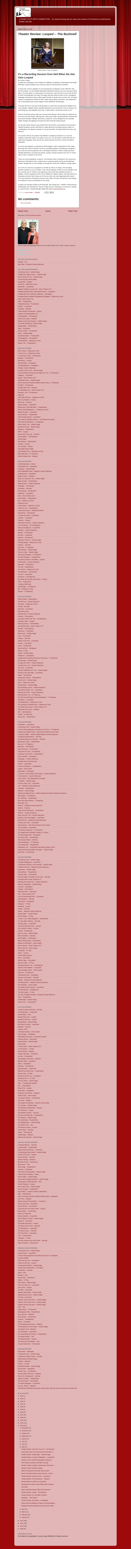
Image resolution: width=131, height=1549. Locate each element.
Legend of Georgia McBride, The (28, 313)
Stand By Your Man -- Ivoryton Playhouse (30, 692)
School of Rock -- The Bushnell (27, 331)
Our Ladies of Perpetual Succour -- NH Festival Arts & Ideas (36, 419)
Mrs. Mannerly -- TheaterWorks (27, 798)
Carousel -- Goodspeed (25, 887)
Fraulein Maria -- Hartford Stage (27, 1041)
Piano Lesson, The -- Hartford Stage (29, 424)
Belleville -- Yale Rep (24, 1027)
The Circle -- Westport (24, 1100)
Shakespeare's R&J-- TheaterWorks (29, 1312)
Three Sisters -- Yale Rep (25, 1130)
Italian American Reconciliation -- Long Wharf (32, 1201)
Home (48, 211)
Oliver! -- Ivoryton (23, 953)
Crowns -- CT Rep (23, 1364)
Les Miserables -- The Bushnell (27, 316)
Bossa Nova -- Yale (24, 1164)
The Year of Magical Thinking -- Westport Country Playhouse (36, 994)
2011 (22, 1523)
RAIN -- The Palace (24, 958)
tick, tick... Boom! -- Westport (27, 1386)
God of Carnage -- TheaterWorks (28, 1189)
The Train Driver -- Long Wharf (27, 1233)
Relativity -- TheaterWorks (26, 429)
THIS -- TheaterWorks (24, 1235)
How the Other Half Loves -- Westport (29, 1373)
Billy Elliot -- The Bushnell (26, 746)
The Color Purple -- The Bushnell (28, 1381)
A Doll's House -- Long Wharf (27, 1253)
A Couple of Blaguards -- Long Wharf (29, 862)
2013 (22, 1425)
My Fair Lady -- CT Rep (25, 1073)
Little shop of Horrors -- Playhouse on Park (31, 397)
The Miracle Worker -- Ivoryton (27, 1339)
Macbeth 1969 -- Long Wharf (27, 1061)
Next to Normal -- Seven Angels (27, 948)
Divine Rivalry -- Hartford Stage (27, 1177)
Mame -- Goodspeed (24, 1063)
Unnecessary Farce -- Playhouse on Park (30, 451)
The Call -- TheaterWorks (25, 567)
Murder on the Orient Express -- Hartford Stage (32, 321)
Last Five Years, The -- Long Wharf (28, 783)
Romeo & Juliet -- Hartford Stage (28, 552)
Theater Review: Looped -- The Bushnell (33, 1492)
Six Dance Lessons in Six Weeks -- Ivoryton (31, 559)
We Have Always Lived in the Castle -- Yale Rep (32, 1240)
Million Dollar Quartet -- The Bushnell (29, 940)
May (23, 1447)
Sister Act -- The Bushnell (25, 972)
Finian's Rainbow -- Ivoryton (26, 1184)
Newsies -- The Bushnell (25, 537)
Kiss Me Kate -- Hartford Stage (27, 660)
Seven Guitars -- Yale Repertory (27, 436)
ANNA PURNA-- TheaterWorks (27, 599)
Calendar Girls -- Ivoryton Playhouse (29, 483)
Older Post (72, 211)
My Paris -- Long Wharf (25, 535)
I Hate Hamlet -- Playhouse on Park (29, 505)
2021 (22, 1404)
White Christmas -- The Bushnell (28, 1243)
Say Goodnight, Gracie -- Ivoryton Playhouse (31, 687)
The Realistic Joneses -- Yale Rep (28, 1112)
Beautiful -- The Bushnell (25, 358)
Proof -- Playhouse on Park (26, 682)
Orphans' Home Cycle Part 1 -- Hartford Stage (32, 1300)
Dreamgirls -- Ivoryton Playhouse (28, 759)
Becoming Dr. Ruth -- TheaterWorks (29, 741)
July (23, 1441)
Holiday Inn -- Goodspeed (26, 655)
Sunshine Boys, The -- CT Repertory (29, 695)
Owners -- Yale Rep (24, 808)
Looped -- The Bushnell (25, 931)
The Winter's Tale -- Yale (25, 1125)
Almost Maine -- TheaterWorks (27, 872)
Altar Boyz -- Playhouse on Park (27, 604)
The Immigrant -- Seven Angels (27, 985)
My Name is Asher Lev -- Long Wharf (29, 1076)
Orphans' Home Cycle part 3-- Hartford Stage (32, 1304)
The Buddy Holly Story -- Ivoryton (28, 1223)
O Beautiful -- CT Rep (24, 950)
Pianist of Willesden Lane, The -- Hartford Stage (32, 670)
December (25, 1428)
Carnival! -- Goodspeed (25, 1169)
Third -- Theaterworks (24, 581)
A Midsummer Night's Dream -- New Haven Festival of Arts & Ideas (38, 732)
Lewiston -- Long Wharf (25, 518)
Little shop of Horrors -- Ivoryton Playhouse (31, 523)
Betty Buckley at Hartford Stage (27, 1359)
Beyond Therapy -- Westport (26, 1159)
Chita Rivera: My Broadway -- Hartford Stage (31, 1172)
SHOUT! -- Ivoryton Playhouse (27, 813)
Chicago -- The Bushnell (25, 889)
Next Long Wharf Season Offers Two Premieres (36, 1489)
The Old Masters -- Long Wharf (27, 1228)
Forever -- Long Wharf (25, 643)
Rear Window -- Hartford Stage (27, 549)
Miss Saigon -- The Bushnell (26, 795)
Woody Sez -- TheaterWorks (26, 717)
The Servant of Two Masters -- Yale (29, 1341)
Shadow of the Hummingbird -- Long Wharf (31, 817)
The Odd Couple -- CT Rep (26, 992)
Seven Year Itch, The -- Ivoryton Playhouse (31, 815)
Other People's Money (25, 955)
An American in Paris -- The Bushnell (29, 356)
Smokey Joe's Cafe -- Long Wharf (28, 822)
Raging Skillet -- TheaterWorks (27, 326)
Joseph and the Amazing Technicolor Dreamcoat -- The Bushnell (37, 658)
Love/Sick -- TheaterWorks (26, 788)
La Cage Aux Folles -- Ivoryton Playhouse (30, 663)
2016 (22, 1417)
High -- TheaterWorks (24, 1194)
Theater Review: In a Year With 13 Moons (34, 1495)
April (23, 1509)
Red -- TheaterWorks (24, 1085)
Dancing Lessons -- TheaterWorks (28, 623)
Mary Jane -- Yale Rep (25, 402)
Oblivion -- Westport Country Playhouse (30, 805)
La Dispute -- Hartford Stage (26, 781)
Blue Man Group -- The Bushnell (28, 1162)
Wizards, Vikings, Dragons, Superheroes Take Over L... (38, 1465)
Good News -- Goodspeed (26, 901)
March (24, 1512)
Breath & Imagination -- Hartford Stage (29, 884)
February (25, 1514)
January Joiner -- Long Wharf (27, 923)
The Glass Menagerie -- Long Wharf (29, 1383)
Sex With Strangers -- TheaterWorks (29, 557)
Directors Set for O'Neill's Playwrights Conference (36, 1460)
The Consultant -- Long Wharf (27, 827)
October (24, 1433)
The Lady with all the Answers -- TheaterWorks (32, 1334)
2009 (22, 1529)
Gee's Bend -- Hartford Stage (27, 1282)
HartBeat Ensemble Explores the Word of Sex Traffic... (38, 1506)
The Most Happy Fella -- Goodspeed (29, 835)
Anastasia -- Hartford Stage (26, 469)
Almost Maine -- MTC (24, 1014)
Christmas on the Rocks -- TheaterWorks (30, 754)
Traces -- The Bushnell (25, 1132)
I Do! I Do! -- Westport (24, 1199)
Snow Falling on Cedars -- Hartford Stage (30, 1218)
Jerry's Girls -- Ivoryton (25, 1287)
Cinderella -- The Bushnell (26, 486)
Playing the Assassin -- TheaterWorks (29, 677)
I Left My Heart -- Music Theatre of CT (29, 1046)
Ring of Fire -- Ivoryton (25, 1088)
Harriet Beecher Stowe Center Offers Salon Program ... (38, 1484)
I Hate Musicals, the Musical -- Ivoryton (30, 311)
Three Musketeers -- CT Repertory (28, 842)
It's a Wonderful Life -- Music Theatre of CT (31, 390)
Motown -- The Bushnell (25, 532)
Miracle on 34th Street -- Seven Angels (30, 943)
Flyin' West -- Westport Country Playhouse (31, 264)
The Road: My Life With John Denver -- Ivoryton (32, 579)
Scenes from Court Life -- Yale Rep (28, 434)
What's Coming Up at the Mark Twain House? (35, 1471)
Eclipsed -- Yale (22, 1275)
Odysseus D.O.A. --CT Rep (26, 1078)
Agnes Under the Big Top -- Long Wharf (30, 1150)
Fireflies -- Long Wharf (25, 306)
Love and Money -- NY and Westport (29, 525)
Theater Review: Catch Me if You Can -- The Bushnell (37, 1449)
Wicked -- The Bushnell (25, 714)
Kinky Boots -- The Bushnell (26, 513)
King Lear (21, 395)
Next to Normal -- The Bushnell (27, 1206)
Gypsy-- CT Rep (23, 650)
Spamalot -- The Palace (25, 1221)
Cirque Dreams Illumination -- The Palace (30, 1268)
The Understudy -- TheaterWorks (28, 1120)
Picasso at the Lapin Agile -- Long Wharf (30, 672)
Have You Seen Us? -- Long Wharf (28, 1285)
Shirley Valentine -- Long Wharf (27, 1216)
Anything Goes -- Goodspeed (27, 473)
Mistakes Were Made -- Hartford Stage (30, 1292)
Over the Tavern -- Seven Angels (28, 1081)
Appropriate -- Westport (25, 282)
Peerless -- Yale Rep (24, 545)
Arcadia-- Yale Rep (23, 606)
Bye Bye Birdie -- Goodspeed (27, 363)
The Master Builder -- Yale (26, 1336)
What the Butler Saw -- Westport (28, 456)
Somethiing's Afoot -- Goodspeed (28, 975)
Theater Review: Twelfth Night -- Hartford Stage (35, 1454)
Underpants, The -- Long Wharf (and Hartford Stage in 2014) (36, 847)
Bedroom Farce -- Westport (26, 476)
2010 (22, 1526)
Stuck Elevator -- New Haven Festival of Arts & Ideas (34, 825)
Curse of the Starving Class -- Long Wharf (31, 896)
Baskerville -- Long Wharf (25, 286)
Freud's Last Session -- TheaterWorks (29, 766)
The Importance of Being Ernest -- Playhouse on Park (34, 704)
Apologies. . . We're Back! (29, 1497)
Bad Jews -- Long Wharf (25, 609)
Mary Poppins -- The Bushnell (27, 938)
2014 (22, 1423)
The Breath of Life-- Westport (27, 1329)
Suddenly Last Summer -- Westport (29, 1093)
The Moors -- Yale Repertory (26, 577)
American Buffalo (23, 1258)
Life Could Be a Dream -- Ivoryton (28, 928)
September (25, 1436)
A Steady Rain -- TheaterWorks (27, 1147)
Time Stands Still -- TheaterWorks (28, 845)
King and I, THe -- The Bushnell (27, 392)
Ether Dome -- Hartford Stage (27, 633)
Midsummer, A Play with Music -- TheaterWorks (32, 407)
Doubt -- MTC (22, 1272)
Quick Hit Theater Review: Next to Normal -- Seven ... (37, 1473)
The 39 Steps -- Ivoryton (25, 446)
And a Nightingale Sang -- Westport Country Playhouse (35, 471)
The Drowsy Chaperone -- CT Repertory (30, 830)
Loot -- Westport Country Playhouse (29, 786)
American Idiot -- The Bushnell (27, 874)
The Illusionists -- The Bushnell (27, 572)
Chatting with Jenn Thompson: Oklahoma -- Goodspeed (35, 294)
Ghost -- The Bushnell (24, 646)
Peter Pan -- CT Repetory (26, 547)
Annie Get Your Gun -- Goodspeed (28, 1260)
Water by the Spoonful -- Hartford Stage (30, 1137)
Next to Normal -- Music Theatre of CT (29, 945)
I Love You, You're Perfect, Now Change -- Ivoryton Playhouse (37, 773)
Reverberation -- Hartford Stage (27, 685)
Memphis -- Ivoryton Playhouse (27, 530)
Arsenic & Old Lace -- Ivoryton (27, 1154)
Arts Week (24, 1487)
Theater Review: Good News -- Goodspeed (34, 1500)
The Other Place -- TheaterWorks (28, 837)
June (23, 1444)
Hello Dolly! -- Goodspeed (26, 771)
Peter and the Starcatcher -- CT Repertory (31, 422)
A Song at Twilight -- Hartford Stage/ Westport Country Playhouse (38, 734)
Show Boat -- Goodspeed (25, 1090)
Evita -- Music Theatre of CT (26, 496)
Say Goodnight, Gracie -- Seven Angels (30, 970)
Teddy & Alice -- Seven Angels (27, 1095)
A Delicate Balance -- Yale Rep (27, 1145)
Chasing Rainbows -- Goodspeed (28, 365)
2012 (22, 1520)
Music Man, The (23, 803)
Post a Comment (26, 203)
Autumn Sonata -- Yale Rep (26, 1157)
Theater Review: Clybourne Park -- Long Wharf (35, 1476)
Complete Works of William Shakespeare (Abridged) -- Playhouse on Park (40, 296)
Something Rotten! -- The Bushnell (28, 336)
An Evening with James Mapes (27, 279)
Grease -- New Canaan (25, 768)
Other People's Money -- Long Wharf (29, 417)
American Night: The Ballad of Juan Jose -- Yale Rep (34, 877)
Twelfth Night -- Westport (25, 1135)
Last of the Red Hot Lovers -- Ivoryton (29, 926)
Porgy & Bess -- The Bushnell (27, 1211)
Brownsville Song (23, 611)
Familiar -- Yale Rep (24, 638)
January (24, 1517)
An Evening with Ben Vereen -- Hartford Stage (32, 1152)
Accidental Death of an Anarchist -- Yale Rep (31, 739)
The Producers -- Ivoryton (26, 1110)
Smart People (22, 439)
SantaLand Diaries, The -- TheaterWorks (30, 965)
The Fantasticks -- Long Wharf (27, 1331)
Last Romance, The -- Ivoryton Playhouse (30, 665)
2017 (22, 1415)
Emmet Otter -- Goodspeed (26, 1277)
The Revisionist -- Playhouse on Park (29, 340)
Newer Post (23, 211)
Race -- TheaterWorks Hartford (27, 1083)
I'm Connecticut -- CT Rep (26, 1049)
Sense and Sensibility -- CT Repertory (29, 554)
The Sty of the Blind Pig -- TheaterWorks (30, 1115)
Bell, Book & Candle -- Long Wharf (28, 1024)
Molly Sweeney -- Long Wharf (27, 1068)
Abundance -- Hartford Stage (27, 869)
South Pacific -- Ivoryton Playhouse (28, 562)
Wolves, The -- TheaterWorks (27, 343)
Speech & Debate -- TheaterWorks (28, 1378)
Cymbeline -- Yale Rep (25, 488)
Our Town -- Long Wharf (25, 668)
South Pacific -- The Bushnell (27, 1317)
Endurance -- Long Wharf (25, 631)
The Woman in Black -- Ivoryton (27, 1127)
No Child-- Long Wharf (25, 1297)
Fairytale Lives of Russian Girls (27, 761)
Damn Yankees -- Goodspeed (27, 756)
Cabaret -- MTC (23, 1029)
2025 (22, 1396)
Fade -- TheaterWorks (24, 301)
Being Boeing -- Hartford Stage (27, 1022)
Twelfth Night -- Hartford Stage (27, 999)
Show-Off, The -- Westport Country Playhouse (32, 820)
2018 (22, 1412)
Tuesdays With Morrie (24, 584)
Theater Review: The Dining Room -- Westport (35, 1479)
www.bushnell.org (59, 189)
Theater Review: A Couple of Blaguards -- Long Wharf (37, 1457)
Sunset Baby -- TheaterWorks (27, 441)
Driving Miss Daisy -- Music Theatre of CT (30, 626)
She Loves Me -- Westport (26, 1314)
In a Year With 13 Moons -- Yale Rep (29, 921)
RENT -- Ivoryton (23, 432)
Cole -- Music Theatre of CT (26, 894)
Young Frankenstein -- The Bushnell (29, 1344)
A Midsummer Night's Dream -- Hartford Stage (32, 274)
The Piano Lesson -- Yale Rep (27, 1231)
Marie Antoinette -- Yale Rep (26, 936)
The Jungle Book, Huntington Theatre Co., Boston (33, 832)
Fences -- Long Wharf (24, 764)
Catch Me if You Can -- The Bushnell (29, 751)
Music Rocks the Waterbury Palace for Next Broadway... (38, 1503)
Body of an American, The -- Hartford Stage (31, 478)
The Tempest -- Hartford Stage (27, 1117)
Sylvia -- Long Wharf (24, 1322)
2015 (22, 1420)
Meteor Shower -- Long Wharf (27, 404)
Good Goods (22, 1044)
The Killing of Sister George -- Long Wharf (31, 987)
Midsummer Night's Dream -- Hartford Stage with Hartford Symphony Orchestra (42, 793)
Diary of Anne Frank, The (25, 299)
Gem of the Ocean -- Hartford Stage (29, 1186)
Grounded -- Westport (24, 309)
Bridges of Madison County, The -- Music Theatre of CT (35, 289)
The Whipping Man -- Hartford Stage (29, 1122)
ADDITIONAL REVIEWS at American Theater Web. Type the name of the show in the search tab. (47, 1388)
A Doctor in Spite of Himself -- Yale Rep (30, 1009)
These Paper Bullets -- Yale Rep (28, 840)
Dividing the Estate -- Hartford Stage (29, 1366)
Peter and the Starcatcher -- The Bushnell (30, 810)
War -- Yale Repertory (24, 712)
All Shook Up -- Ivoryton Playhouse (28, 601)
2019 (22, 1409)
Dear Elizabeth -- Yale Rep (26, 899)
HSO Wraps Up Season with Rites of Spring (34, 1462)
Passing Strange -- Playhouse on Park (29, 542)
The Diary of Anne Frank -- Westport (29, 1226)
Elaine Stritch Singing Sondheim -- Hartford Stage (33, 1179)
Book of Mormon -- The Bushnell (28, 749)
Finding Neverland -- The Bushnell (28, 304)
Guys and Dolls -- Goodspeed (27, 648)
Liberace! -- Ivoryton (24, 520)
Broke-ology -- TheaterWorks (27, 1167)
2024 (22, 1398)
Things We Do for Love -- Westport (28, 709)
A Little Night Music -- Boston (27, 464)
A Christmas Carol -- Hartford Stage (29, 272)
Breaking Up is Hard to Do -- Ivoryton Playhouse (32, 882)
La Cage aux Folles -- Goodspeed (28, 515)
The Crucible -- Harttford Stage (27, 1105)
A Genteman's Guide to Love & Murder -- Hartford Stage (35, 864)
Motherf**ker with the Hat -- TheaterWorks (31, 1071)
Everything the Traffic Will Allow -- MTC (30, 1181)
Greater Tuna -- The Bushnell (27, 1371)
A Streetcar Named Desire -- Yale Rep (29, 737)
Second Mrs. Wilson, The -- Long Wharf (30, 690)
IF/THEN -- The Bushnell (25, 385)
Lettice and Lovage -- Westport (27, 318)
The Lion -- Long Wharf (25, 574)
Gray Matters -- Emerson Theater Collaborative (32, 1191)
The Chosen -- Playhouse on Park (28, 569)
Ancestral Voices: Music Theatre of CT (29, 879)
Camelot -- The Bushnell (25, 616)
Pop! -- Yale (21, 1307)
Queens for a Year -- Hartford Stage (29, 427)
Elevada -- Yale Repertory (26, 628)
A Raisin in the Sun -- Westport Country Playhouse (33, 867)
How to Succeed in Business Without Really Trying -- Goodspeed (38, 1196)
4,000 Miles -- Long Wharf (26, 724)
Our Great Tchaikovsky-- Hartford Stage (30, 323)
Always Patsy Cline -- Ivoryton (27, 1017)
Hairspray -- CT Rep (24, 904)
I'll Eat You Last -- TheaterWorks (28, 508)
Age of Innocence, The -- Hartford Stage (30, 277)
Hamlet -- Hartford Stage (25, 653)
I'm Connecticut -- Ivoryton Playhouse (29, 776)
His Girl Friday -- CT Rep (25, 916)
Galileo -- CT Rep (23, 1280)
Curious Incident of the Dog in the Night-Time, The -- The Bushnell (38, 373)
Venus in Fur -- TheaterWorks (27, 1002)
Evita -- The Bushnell (24, 636)
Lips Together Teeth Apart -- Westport (29, 1058)
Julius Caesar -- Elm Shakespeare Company (31, 778)
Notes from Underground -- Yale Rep (29, 1376)
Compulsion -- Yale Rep (25, 1270)
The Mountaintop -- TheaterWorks (28, 990)
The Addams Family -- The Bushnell (29, 1098)
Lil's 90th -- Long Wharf (25, 1290)
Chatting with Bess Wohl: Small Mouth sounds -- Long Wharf (36, 291)
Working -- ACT (22, 262)
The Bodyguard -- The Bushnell (27, 338)
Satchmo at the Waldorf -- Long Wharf (29, 967)
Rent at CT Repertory (24, 1213)
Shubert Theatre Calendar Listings (31, 1468)
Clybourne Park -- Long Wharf (27, 891)
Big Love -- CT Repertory (25, 744)
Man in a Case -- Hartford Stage (27, 933)
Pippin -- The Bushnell (25, 675)
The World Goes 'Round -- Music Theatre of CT (32, 707)
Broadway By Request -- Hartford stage (30, 1265)
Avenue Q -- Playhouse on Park (27, 284)
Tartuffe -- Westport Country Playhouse (30, 980)
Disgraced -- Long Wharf (25, 493)
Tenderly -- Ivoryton (24, 444)
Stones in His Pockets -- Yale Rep (28, 977)
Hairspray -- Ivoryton (24, 906)
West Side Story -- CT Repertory (28, 454)
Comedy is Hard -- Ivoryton (26, 621)
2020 (22, 1406)
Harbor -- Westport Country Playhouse (29, 911)
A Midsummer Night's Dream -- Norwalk (30, 1356)
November (25, 1430)
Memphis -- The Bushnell (25, 1066)
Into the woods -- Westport (26, 1051)
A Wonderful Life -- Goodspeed (27, 466)
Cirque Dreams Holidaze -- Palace (28, 1174)
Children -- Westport (24, 1361)
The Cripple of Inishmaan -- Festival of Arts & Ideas (33, 1103)
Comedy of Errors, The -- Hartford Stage (30, 370)
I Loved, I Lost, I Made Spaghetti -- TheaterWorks (33, 918)
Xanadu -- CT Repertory (25, 591)
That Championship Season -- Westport (30, 1324)
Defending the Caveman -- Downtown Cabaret (32, 1036)
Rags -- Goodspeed (24, 328)
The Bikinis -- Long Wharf (25, 700)
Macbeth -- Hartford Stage (26, 791)
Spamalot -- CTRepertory (25, 564)
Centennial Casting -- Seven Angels (29, 1032)
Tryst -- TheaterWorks (24, 997)
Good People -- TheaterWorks (27, 498)
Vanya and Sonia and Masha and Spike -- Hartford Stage (35, 849)
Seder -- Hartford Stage (25, 333)
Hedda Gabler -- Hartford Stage (27, 913)
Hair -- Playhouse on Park (26, 501)
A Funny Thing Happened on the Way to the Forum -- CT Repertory (38, 729)
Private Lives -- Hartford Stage (27, 680)
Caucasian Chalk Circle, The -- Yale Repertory (32, 619)
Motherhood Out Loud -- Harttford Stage (30, 1295)
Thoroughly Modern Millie (25, 449)
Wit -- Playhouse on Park (25, 589)
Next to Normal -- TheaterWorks (27, 414)
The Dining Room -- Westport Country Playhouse (33, 982)
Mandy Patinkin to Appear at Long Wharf (33, 1481)
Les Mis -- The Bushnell (25, 1056)
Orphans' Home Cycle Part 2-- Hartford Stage (32, 1302)
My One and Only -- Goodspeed (27, 1203)
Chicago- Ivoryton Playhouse (27, 368)
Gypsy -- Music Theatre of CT (27, 378)
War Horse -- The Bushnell (26, 852)
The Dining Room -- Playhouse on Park (30, 702)
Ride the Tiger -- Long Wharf (26, 960)
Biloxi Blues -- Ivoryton (25, 360)
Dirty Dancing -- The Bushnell (27, 491)
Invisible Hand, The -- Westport (27, 387)
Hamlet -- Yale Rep (24, 909)
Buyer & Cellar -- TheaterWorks (27, 481)
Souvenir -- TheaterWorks (26, 1319)
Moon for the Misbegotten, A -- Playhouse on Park (33, 409)
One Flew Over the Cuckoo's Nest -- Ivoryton (31, 1208)
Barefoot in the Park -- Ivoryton (27, 1019)
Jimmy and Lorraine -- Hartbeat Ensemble (31, 510)
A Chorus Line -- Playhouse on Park (29, 353)
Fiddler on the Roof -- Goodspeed (28, 641)
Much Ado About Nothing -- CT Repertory (30, 800)
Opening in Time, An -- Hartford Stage (29, 540)
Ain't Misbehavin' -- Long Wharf (27, 1012)
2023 (22, 1401)
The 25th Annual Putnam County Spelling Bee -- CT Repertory (37, 697)
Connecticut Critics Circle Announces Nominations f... (37, 1452)
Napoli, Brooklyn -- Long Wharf (27, 412)
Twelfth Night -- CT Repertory (27, 586)
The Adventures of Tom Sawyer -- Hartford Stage (33, 1326)
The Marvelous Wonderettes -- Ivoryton (30, 1108)
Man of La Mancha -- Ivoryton (27, 400)
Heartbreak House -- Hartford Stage (29, 380)
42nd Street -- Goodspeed (26, 1351)
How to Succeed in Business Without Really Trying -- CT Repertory (38, 382)
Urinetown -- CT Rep (24, 1238)
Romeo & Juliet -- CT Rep (26, 963)
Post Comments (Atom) (33, 215)
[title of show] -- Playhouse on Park (28, 351)
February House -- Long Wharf (27, 1039)
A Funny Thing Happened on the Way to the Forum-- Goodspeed (38, 1255)
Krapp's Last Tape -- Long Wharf (28, 1054)
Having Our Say (23, 503)
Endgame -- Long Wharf (25, 375)
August (24, 1439)
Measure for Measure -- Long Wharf (29, 527)
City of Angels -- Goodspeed (26, 1034)
